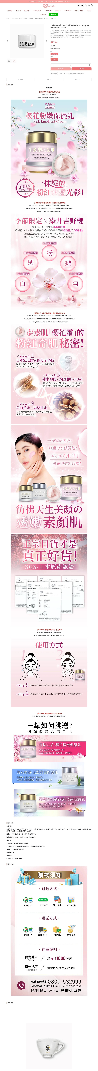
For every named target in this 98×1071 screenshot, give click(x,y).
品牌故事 (9, 10)
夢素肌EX (58, 10)
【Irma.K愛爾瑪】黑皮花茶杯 (18, 1025)
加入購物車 (60, 69)
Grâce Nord (67, 10)
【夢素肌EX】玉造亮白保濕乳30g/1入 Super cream (80, 1025)
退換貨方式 (48, 1056)
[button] (46, 41)
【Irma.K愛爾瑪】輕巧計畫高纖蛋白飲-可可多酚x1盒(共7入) (38, 1025)
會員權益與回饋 (50, 1049)
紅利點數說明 (49, 1052)
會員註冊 (47, 1042)
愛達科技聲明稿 (50, 1063)
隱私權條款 (48, 1059)
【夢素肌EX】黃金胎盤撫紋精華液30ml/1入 (59, 1025)
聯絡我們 (47, 1046)
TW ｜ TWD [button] (80, 5)
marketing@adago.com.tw (21, 1046)
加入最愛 (54, 73)
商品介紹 (20, 79)
